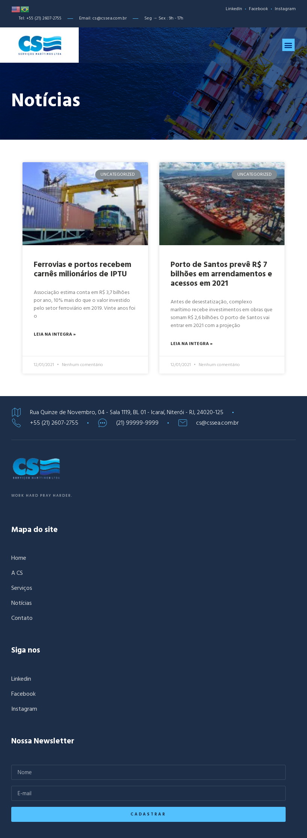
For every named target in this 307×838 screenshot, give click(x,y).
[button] (288, 49)
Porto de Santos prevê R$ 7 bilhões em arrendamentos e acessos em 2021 (221, 309)
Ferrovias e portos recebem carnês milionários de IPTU (82, 304)
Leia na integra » (55, 369)
